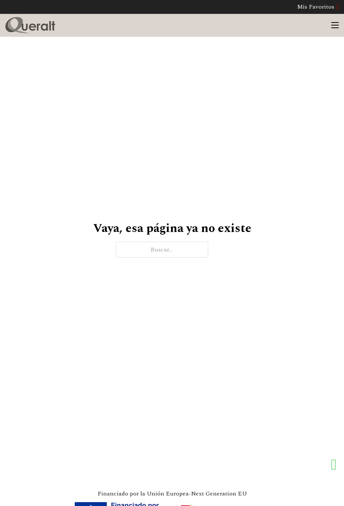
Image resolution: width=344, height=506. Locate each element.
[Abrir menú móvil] (335, 25)
